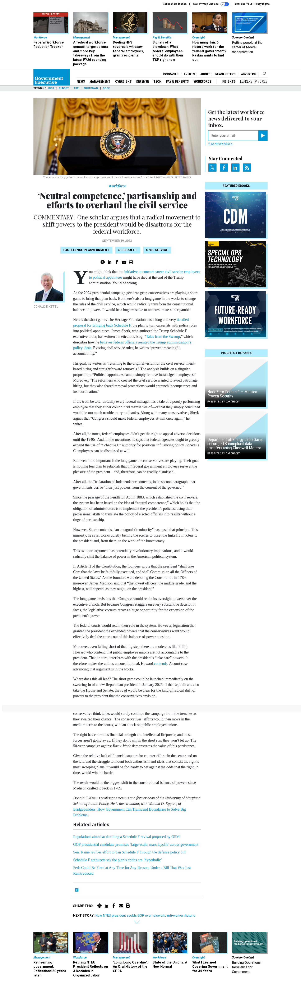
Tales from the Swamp (163, 336)
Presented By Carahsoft (223, 401)
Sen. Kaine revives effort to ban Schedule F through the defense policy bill (129, 852)
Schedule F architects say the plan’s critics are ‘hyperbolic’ (117, 860)
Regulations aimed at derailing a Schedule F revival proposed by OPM (126, 837)
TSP (76, 88)
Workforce (203, 81)
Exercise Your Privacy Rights (252, 4)
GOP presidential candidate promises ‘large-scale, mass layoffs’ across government (135, 844)
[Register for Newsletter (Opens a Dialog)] (262, 136)
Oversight (123, 81)
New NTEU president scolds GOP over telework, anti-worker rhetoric (145, 915)
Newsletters (225, 74)
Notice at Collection (174, 4)
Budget (64, 88)
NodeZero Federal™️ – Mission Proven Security (232, 393)
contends (160, 663)
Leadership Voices (254, 81)
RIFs (51, 88)
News (81, 81)
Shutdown (90, 88)
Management (99, 81)
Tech (157, 81)
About (205, 74)
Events (189, 74)
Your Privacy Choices (211, 4)
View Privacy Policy (220, 143)
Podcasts (171, 74)
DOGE (106, 88)
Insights (229, 81)
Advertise (248, 74)
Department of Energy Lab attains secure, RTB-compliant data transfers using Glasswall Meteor (235, 443)
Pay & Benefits (177, 81)
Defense (142, 81)
